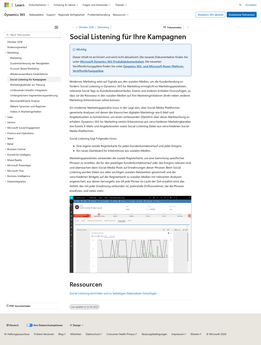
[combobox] (32, 35)
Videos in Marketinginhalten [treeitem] (25, 111)
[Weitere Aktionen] (188, 27)
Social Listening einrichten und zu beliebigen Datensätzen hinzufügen (113, 293)
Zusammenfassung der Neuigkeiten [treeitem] (29, 63)
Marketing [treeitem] (16, 58)
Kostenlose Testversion (242, 14)
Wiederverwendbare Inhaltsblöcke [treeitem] (29, 74)
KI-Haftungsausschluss (17, 334)
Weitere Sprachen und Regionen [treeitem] (28, 106)
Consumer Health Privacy (121, 334)
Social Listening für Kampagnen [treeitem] (28, 79)
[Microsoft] (6, 5)
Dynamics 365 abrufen (210, 14)
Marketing (103, 27)
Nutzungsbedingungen (154, 334)
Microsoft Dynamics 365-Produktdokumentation (112, 61)
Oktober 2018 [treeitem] (14, 42)
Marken (195, 334)
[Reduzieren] (56, 27)
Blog (60, 334)
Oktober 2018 (86, 27)
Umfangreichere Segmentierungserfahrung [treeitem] (34, 95)
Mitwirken (75, 334)
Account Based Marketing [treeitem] (24, 68)
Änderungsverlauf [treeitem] (17, 47)
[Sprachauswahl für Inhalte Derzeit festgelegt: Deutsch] (12, 325)
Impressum (177, 334)
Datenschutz (93, 334)
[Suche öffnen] (240, 5)
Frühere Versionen (44, 334)
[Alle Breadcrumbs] (73, 27)
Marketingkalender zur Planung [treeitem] (27, 84)
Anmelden (251, 5)
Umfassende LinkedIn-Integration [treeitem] (28, 90)
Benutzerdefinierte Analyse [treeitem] (25, 101)
